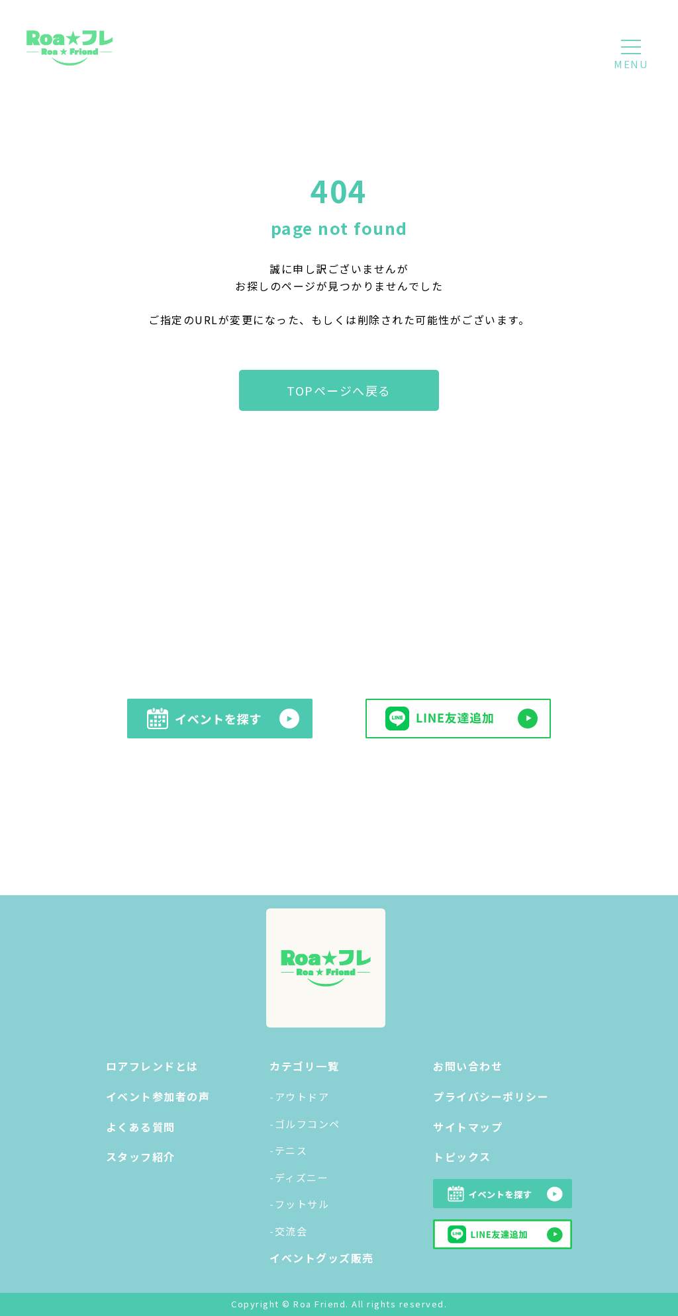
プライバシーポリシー (491, 1096)
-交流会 (288, 1231)
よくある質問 (140, 1127)
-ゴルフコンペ (304, 1124)
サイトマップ (468, 1127)
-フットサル (299, 1204)
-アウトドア (299, 1097)
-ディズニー (298, 1177)
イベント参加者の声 (158, 1096)
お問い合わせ (468, 1066)
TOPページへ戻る (339, 390)
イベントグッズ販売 (321, 1258)
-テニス (288, 1150)
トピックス (462, 1156)
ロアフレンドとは (152, 1066)
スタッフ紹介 (140, 1156)
